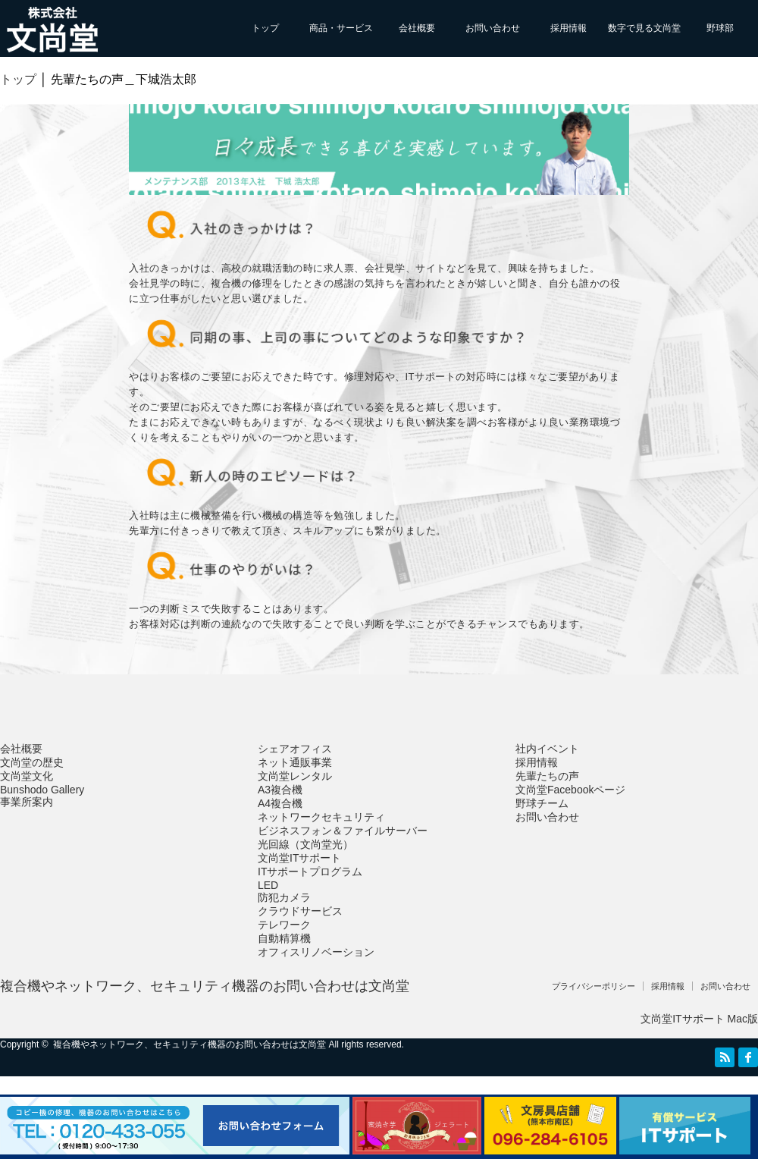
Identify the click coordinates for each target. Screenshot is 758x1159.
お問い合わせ (492, 28)
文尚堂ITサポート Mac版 (699, 1019)
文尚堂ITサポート (299, 858)
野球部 (720, 28)
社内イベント (547, 749)
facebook (748, 1057)
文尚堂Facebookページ (570, 790)
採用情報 (568, 28)
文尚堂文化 (26, 776)
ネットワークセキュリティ (321, 817)
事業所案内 (26, 802)
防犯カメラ (284, 897)
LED (268, 885)
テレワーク (284, 925)
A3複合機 (280, 790)
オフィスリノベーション (316, 952)
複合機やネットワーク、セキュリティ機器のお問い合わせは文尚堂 (204, 986)
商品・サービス (341, 28)
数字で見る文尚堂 (644, 28)
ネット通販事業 (295, 762)
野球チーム (541, 803)
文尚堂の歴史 (32, 762)
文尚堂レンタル (295, 776)
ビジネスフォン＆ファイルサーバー (343, 830)
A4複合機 (280, 803)
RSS (725, 1057)
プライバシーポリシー (593, 986)
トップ (265, 28)
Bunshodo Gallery (42, 790)
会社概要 (417, 28)
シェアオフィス (295, 749)
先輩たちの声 (547, 776)
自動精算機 (284, 938)
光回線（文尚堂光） (305, 844)
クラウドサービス (300, 911)
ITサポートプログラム (310, 871)
